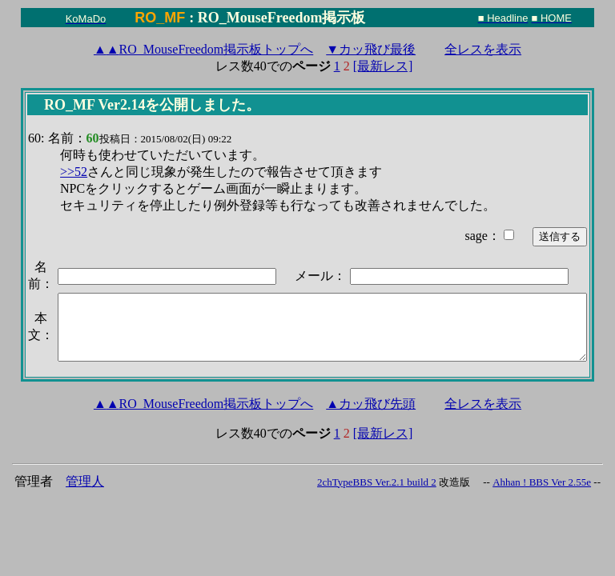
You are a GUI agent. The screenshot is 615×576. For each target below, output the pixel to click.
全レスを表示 (482, 49)
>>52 (73, 171)
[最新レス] (383, 66)
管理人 (85, 481)
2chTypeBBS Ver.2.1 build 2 (376, 482)
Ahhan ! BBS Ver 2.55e (541, 482)
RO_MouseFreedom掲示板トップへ (203, 49)
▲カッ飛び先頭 (371, 403)
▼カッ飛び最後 (371, 49)
